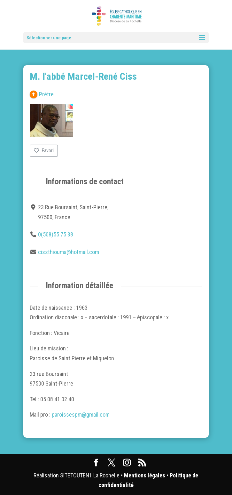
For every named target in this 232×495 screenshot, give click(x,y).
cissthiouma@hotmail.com (68, 252)
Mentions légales (144, 475)
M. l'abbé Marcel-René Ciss (83, 76)
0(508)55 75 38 (55, 234)
